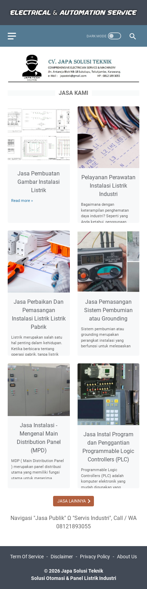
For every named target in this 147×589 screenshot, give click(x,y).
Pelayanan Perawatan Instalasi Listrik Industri (108, 185)
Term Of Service (27, 556)
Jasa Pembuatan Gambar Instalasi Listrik (38, 182)
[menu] (16, 36)
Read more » (22, 200)
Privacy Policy (95, 556)
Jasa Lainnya (72, 501)
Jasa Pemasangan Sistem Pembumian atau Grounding (108, 310)
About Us (127, 556)
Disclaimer (62, 556)
